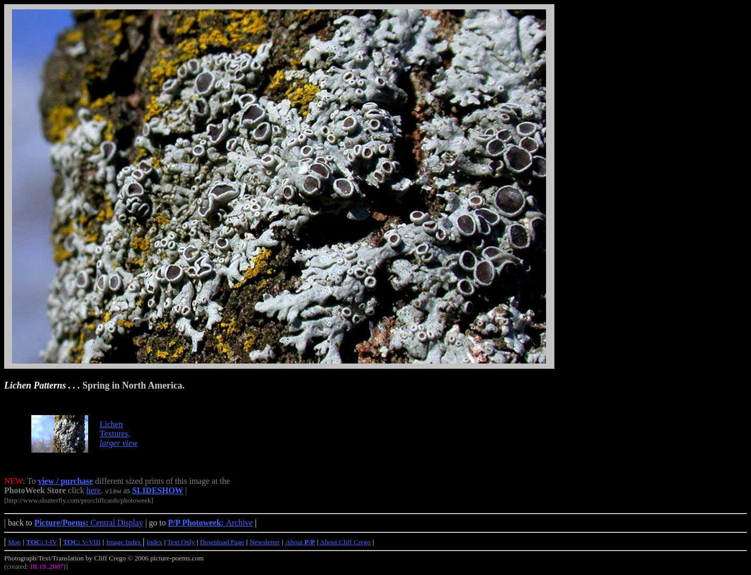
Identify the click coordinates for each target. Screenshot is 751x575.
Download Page (222, 542)
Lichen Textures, (119, 433)
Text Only (181, 542)
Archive (210, 522)
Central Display (88, 522)
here (93, 490)
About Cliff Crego (345, 542)
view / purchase (65, 481)
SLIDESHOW (158, 490)
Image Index (124, 542)
